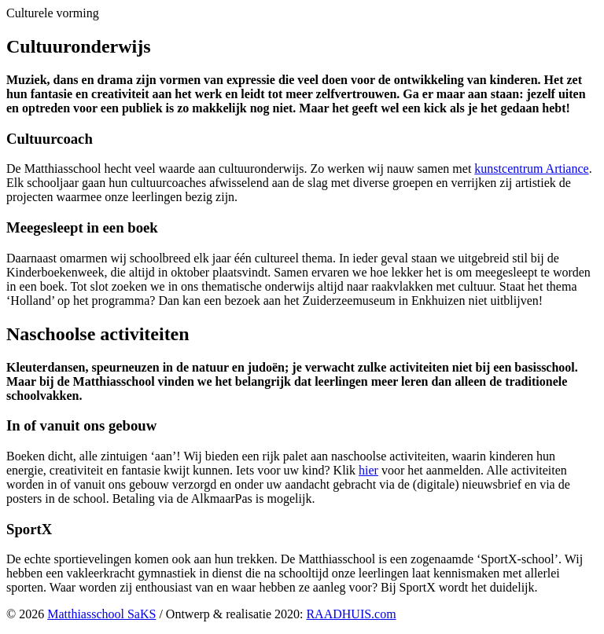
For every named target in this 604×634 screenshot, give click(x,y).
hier (368, 470)
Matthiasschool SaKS (101, 614)
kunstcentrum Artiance (531, 168)
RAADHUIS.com (351, 614)
